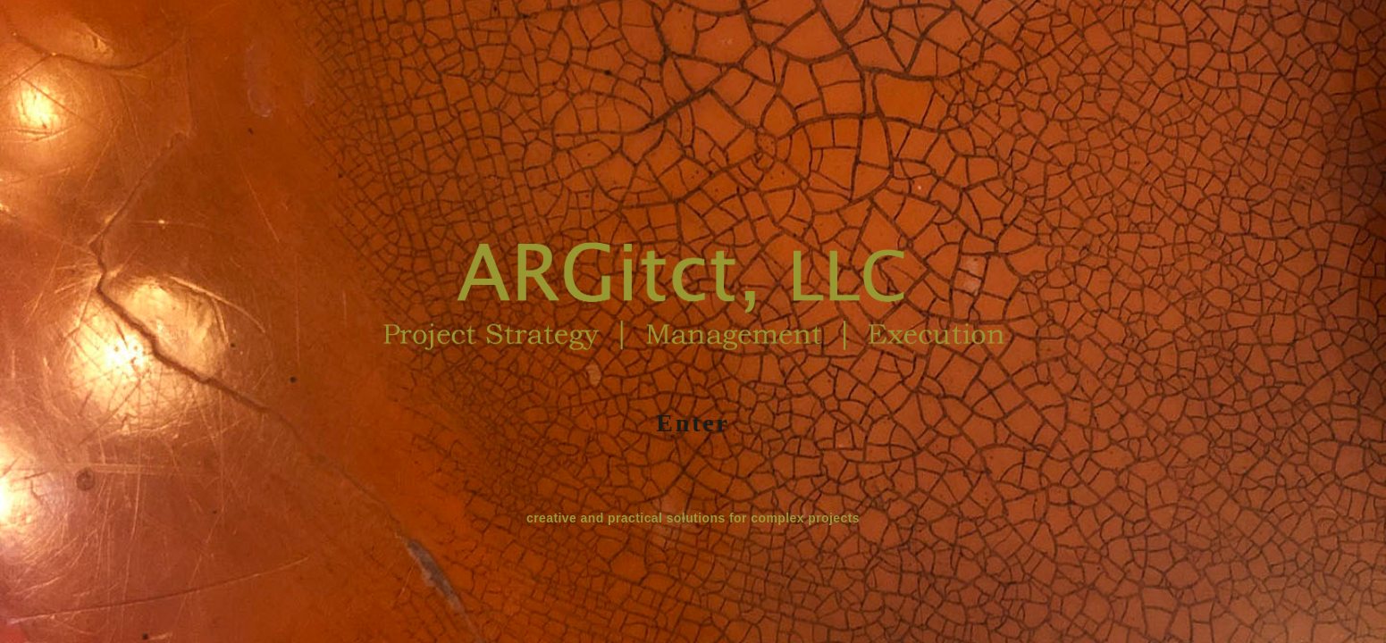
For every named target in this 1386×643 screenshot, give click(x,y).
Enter (692, 423)
